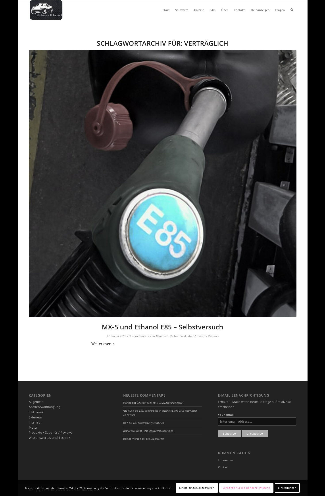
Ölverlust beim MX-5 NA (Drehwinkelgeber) (160, 402)
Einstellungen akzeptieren (196, 488)
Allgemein (162, 336)
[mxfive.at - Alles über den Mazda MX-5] (46, 10)
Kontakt (223, 467)
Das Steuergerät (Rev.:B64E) (148, 422)
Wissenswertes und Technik (49, 437)
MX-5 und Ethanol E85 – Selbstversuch (162, 326)
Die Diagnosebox (155, 438)
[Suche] (292, 10)
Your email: (226, 415)
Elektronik (36, 412)
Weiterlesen (103, 343)
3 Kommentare (139, 336)
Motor (174, 336)
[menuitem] (166, 10)
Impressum (225, 460)
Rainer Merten (131, 430)
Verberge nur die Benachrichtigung (246, 488)
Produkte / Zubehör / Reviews (199, 336)
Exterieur (35, 417)
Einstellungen (287, 488)
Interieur (35, 422)
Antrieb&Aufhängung (44, 407)
